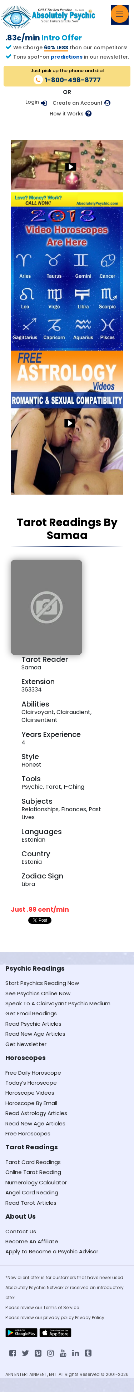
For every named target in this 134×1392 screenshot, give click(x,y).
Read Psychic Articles (33, 1023)
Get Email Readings (31, 1013)
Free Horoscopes (27, 1133)
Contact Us (20, 1231)
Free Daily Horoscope (33, 1072)
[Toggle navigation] (120, 14)
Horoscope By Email (31, 1103)
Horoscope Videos (29, 1092)
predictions (67, 56)
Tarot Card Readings (33, 1162)
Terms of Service (61, 1307)
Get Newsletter (25, 1044)
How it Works (67, 113)
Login (32, 101)
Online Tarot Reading (33, 1172)
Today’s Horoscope (31, 1082)
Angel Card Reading (31, 1192)
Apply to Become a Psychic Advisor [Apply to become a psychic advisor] (51, 1251)
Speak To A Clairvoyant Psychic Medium (57, 1003)
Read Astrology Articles (36, 1113)
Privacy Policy (89, 1317)
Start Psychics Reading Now (42, 983)
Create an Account (78, 103)
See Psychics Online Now (37, 993)
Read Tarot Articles (30, 1203)
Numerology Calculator (36, 1182)
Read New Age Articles (35, 1033)
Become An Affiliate (31, 1241)
